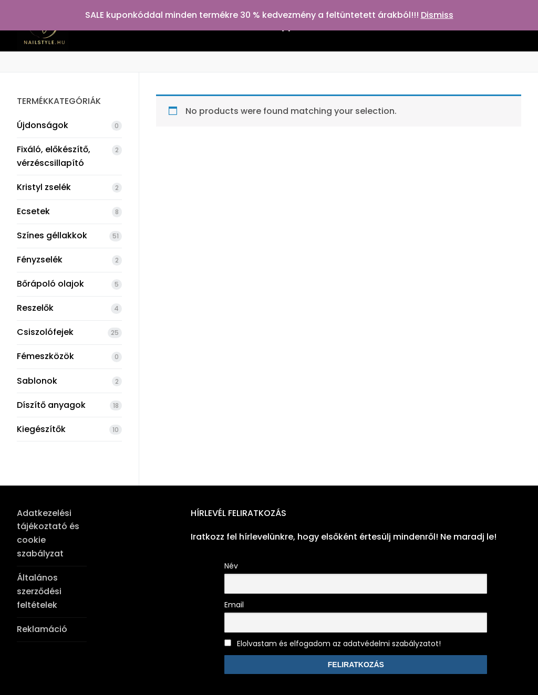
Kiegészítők (41, 429)
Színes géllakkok (52, 235)
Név (231, 566)
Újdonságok (42, 125)
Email (234, 604)
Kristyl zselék (44, 187)
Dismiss (437, 15)
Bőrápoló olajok (50, 284)
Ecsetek (33, 211)
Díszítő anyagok (51, 405)
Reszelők (35, 308)
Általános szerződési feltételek (39, 591)
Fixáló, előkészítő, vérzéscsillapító (53, 156)
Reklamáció (42, 629)
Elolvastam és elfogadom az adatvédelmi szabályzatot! (332, 643)
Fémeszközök (45, 356)
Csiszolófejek (45, 332)
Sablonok (37, 381)
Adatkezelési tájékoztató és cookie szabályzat (48, 533)
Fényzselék (40, 260)
